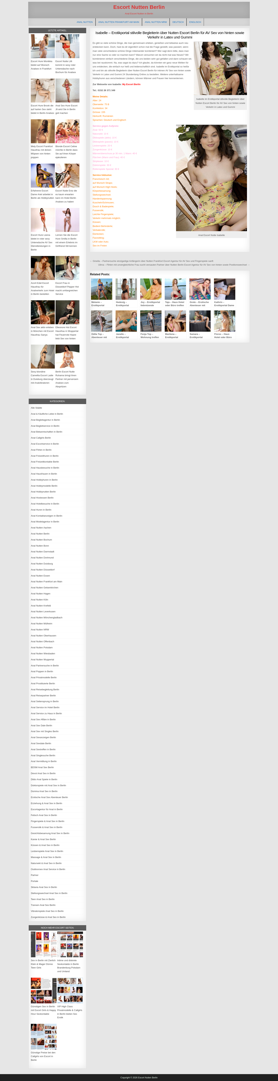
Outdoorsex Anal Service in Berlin (48, 869)
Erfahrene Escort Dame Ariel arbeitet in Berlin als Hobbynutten (42, 194)
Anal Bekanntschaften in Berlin (46, 431)
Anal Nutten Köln (39, 599)
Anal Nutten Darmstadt (42, 551)
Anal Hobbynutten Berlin (43, 491)
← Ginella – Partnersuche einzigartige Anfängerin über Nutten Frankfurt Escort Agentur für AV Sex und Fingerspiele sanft (151, 261)
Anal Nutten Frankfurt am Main (118, 22)
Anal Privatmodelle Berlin (44, 677)
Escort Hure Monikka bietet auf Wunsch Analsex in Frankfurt (41, 65)
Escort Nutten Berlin (139, 7)
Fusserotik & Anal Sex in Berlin (46, 827)
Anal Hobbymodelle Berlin (44, 485)
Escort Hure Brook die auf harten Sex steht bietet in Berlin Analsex (42, 109)
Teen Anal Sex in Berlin (43, 899)
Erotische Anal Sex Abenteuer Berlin (49, 797)
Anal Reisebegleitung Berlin (45, 689)
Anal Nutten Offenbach (42, 641)
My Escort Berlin (131, 84)
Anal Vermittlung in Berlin (44, 761)
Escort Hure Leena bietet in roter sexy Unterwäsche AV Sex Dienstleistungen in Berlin (41, 242)
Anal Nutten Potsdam (42, 647)
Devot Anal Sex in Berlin (43, 773)
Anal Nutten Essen (40, 575)
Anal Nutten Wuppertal (42, 659)
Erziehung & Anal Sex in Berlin (46, 803)
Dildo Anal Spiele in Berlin (44, 779)
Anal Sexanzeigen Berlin (43, 737)
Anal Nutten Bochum (41, 539)
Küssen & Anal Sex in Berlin (45, 845)
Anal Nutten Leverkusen (43, 611)
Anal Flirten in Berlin (41, 449)
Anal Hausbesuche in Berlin (45, 467)
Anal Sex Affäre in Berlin (43, 719)
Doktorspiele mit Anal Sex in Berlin (48, 785)
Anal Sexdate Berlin (41, 743)
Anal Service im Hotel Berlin (45, 707)
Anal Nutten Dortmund (42, 557)
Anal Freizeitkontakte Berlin (45, 461)
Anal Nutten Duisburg (42, 563)
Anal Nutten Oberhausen (43, 635)
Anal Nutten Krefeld (41, 605)
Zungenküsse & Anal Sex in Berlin (48, 917)
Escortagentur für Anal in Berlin (47, 809)
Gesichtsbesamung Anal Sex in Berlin (50, 833)
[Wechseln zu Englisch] (195, 22)
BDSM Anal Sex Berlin (42, 767)
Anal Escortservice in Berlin (45, 443)
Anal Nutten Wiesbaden (43, 653)
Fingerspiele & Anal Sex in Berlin (47, 821)
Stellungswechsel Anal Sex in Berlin (49, 893)
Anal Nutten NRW (156, 22)
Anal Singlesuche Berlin (43, 755)
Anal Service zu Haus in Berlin (46, 713)
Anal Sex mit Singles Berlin (45, 731)
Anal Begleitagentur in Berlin (45, 420)
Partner (34, 875)
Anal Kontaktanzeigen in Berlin (46, 515)
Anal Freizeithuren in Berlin (45, 456)
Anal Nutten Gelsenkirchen (44, 587)
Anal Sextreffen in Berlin (43, 749)
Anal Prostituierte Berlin (43, 683)
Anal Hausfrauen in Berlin (44, 473)
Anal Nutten (85, 22)
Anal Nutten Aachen (41, 527)
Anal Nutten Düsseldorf (43, 569)
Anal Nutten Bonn (40, 545)
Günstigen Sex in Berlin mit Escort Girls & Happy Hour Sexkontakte (43, 1010)
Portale (34, 881)
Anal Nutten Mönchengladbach (46, 617)
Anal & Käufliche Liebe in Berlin (47, 414)
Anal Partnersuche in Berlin (45, 665)
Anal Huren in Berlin (41, 509)
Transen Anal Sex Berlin (43, 905)
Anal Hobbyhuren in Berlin (44, 479)
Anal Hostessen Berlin (42, 497)
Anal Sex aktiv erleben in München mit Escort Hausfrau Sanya (42, 331)
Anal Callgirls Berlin (41, 437)
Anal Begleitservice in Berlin (45, 426)
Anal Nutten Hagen (40, 593)
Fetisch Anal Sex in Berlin (44, 815)
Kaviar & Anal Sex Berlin (43, 839)
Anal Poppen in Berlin (42, 671)
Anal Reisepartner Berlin (43, 695)
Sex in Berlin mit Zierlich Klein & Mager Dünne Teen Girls (43, 964)
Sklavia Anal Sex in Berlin (44, 887)
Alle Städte (36, 407)
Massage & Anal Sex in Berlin (46, 857)
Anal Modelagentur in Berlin (45, 521)
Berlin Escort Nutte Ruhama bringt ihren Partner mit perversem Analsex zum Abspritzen (66, 379)
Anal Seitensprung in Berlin (45, 701)
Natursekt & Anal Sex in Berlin (46, 863)
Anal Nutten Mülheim (41, 623)
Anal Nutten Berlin (40, 533)
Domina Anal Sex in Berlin (44, 791)
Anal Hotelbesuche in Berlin (45, 503)
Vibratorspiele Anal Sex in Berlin (47, 911)
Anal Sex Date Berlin (41, 725)
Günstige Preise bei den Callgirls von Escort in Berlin (43, 1056)
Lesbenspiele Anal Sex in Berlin (47, 851)
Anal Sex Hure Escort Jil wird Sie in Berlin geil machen (66, 109)
